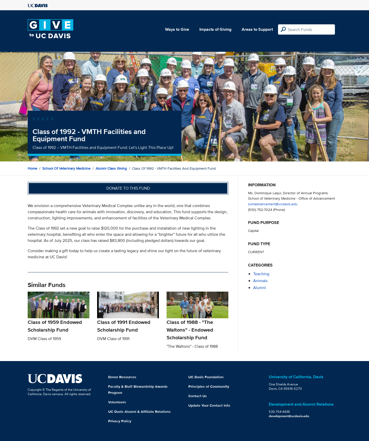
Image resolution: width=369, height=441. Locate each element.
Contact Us (197, 395)
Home (32, 168)
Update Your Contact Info (209, 405)
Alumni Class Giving (111, 168)
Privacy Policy (119, 421)
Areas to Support (257, 29)
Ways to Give (177, 29)
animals (260, 281)
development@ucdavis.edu (289, 416)
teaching (261, 274)
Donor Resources (122, 377)
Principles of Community (208, 386)
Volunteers (117, 402)
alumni (259, 288)
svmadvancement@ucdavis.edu (273, 204)
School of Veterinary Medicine (66, 168)
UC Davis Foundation (205, 377)
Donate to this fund (128, 188)
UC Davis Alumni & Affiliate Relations (139, 411)
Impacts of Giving (215, 29)
